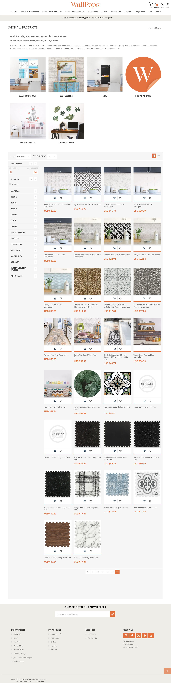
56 (108, 572)
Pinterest (144, 635)
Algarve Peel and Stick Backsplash (87, 205)
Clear (31, 163)
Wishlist (54, 650)
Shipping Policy (19, 654)
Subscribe (112, 614)
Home (151, 28)
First (88, 572)
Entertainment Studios (18, 269)
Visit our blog (18, 661)
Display (36, 156)
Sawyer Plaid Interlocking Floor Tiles (86, 509)
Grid (154, 156)
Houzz (151, 635)
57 (112, 572)
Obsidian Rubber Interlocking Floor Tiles (115, 458)
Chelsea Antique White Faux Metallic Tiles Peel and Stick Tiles (117, 306)
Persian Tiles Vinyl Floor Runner (56, 355)
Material (15, 191)
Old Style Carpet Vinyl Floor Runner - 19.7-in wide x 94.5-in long (116, 357)
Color (14, 197)
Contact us (92, 634)
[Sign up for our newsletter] (83, 614)
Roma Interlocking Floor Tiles (145, 407)
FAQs (16, 638)
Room (13, 203)
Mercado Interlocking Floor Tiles (57, 457)
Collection (16, 244)
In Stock (15, 179)
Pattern (15, 238)
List (158, 156)
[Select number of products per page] (52, 156)
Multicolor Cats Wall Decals (55, 407)
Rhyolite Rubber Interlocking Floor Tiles (87, 458)
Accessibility (92, 638)
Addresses (55, 638)
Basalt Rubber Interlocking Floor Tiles (146, 458)
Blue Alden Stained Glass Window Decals (117, 408)
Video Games (16, 276)
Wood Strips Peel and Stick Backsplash (144, 356)
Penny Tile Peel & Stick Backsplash (53, 306)
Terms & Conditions (23, 681)
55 (103, 572)
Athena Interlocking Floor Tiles (86, 558)
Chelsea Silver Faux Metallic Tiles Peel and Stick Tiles (147, 306)
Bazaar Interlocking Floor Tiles (116, 508)
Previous (92, 572)
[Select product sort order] (23, 156)
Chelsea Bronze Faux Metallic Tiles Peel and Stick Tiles (86, 306)
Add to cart (55, 198)
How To (16, 642)
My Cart (151, 6)
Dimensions (16, 250)
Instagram (126, 635)
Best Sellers (66, 96)
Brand (14, 209)
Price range (16, 163)
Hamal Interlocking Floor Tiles (145, 508)
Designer (15, 262)
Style (13, 220)
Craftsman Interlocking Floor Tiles (57, 558)
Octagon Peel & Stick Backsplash (147, 255)
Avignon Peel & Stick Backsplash (117, 255)
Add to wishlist (61, 198)
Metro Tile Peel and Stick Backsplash (143, 206)
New (105, 96)
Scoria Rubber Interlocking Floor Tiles (57, 509)
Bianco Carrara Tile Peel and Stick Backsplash (57, 206)
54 (98, 572)
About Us (17, 634)
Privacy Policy (41, 681)
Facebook (132, 635)
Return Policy (19, 650)
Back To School (28, 96)
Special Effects (18, 232)
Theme (14, 214)
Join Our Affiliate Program (23, 657)
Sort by (12, 156)
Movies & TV (16, 256)
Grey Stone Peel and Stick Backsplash (54, 256)
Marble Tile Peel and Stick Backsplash (114, 206)
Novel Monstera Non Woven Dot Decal (87, 408)
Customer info (56, 634)
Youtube (138, 635)
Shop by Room (27, 142)
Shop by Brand (143, 96)
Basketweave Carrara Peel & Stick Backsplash (87, 256)
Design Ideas (19, 646)
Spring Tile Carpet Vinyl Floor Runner (85, 356)
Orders (53, 642)
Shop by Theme (66, 142)
